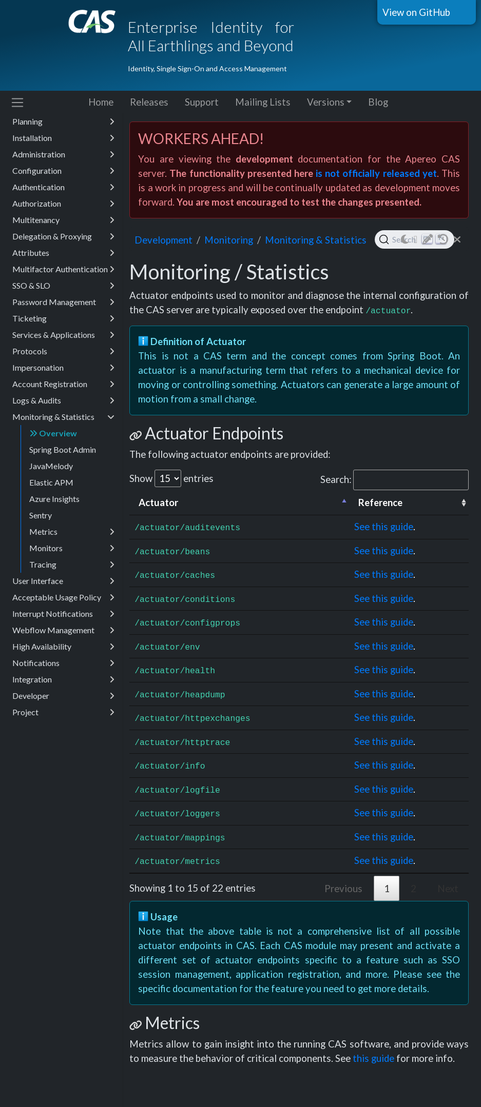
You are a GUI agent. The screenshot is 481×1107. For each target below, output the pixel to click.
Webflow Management (63, 630)
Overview (53, 433)
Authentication (63, 187)
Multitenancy (63, 220)
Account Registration (63, 384)
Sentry (40, 515)
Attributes (63, 253)
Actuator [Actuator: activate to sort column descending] (158, 502)
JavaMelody (51, 466)
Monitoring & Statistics (63, 417)
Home (100, 102)
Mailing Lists (263, 102)
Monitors (71, 548)
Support (202, 102)
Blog (378, 102)
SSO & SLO (63, 285)
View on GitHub (416, 12)
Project (63, 712)
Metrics (71, 532)
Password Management (63, 302)
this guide (373, 1058)
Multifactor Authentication (63, 269)
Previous (343, 888)
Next (447, 888)
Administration (63, 154)
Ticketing (63, 318)
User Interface (63, 581)
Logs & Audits (63, 400)
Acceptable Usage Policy (63, 597)
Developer (63, 696)
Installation (63, 138)
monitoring (228, 240)
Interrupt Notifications (63, 614)
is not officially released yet (376, 173)
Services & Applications (63, 335)
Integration (63, 679)
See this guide (383, 526)
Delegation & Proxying (63, 236)
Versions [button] (325, 102)
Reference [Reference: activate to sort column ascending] (380, 502)
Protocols (63, 351)
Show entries (171, 478)
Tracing (71, 564)
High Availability (63, 646)
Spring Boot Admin (62, 449)
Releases (149, 102)
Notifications (63, 663)
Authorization (63, 203)
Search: (394, 480)
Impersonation (63, 367)
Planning (63, 121)
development (163, 240)
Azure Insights (54, 499)
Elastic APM (51, 482)
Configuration (63, 171)
